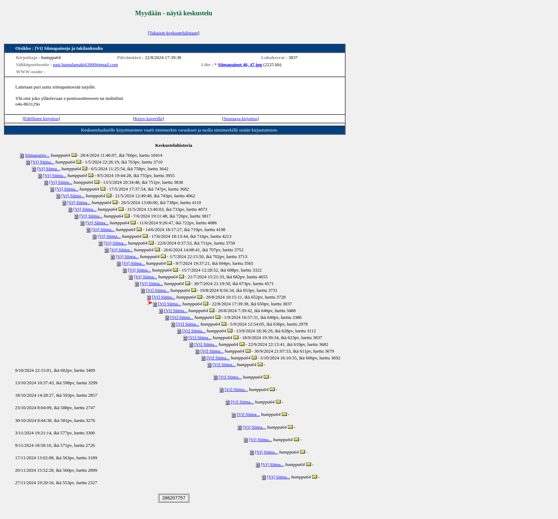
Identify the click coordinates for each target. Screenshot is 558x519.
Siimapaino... (37, 155)
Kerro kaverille (149, 118)
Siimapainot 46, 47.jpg (240, 64)
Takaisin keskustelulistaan (173, 33)
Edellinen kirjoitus (41, 118)
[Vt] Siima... (42, 162)
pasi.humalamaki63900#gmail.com (85, 64)
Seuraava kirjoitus (240, 118)
